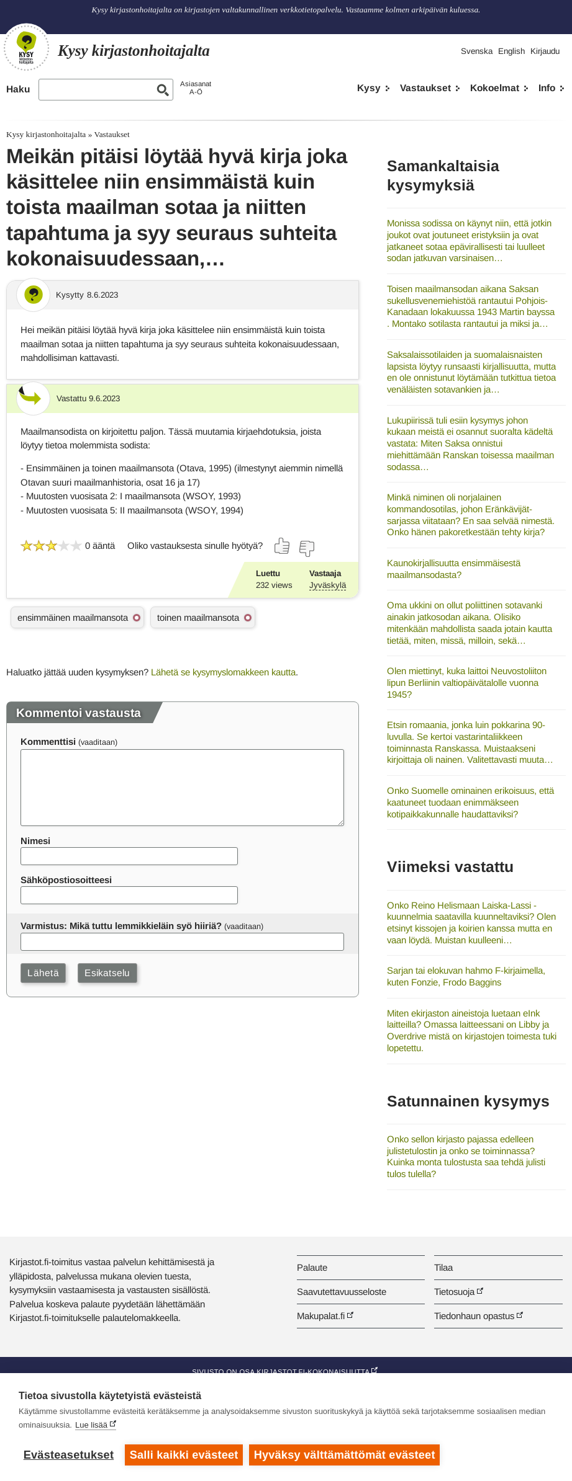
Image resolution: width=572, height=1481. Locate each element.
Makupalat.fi (321, 1315)
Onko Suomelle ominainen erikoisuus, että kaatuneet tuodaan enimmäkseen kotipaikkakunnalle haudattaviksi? (470, 802)
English (511, 51)
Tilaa (443, 1267)
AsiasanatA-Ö (195, 88)
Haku (18, 89)
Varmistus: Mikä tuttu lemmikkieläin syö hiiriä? (121, 925)
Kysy (369, 87)
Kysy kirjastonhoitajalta (46, 134)
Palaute (312, 1267)
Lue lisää (91, 1425)
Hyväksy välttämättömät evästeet (344, 1455)
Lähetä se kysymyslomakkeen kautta (223, 672)
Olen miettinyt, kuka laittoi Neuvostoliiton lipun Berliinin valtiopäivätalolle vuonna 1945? (467, 682)
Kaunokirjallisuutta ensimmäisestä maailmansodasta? (453, 569)
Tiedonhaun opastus (474, 1315)
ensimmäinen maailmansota (72, 617)
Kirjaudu (545, 51)
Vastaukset (425, 87)
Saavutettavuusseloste (341, 1291)
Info (546, 87)
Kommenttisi (48, 741)
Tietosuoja (454, 1291)
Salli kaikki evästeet (184, 1455)
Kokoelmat (494, 87)
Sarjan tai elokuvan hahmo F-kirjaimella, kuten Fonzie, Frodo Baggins (466, 976)
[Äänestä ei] (306, 549)
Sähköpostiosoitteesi (66, 879)
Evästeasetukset (69, 1455)
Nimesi (35, 840)
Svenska (477, 51)
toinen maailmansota (198, 617)
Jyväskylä (327, 585)
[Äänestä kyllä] (283, 546)
